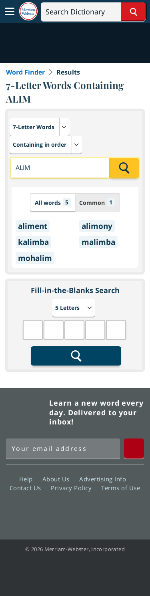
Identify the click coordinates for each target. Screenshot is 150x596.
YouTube (89, 511)
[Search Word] (133, 11)
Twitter (60, 511)
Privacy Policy (73, 488)
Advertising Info (104, 479)
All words (53, 202)
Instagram (118, 511)
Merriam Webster (26, 412)
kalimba (33, 242)
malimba (98, 242)
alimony (97, 226)
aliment (32, 226)
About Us (58, 479)
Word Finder (25, 72)
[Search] (93, 11)
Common (97, 202)
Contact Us (28, 488)
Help (28, 479)
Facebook (32, 511)
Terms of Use (120, 488)
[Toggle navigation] (9, 12)
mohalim (35, 258)
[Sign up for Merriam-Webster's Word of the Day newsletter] (63, 448)
